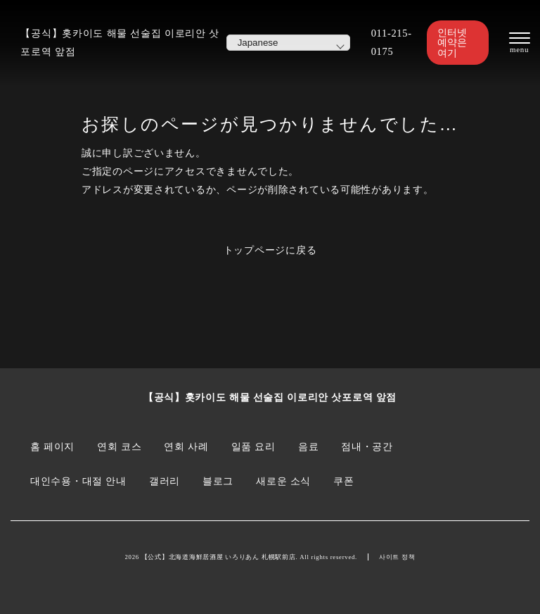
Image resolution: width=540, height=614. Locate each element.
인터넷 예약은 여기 (452, 42)
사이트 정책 (397, 556)
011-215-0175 (391, 42)
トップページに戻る (270, 250)
